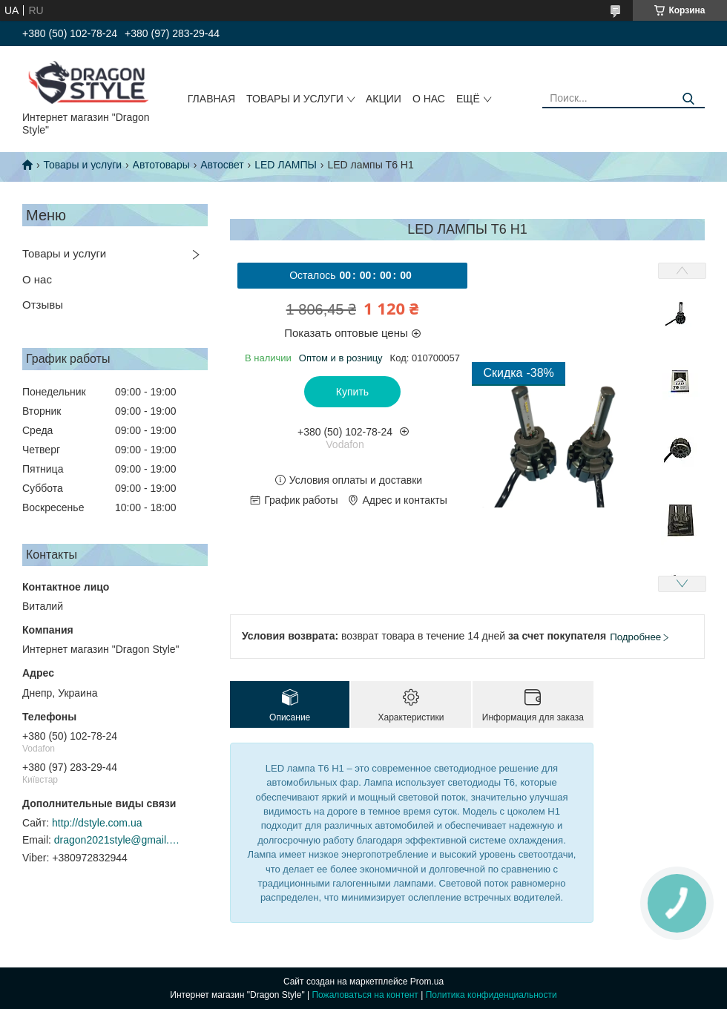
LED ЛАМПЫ (285, 165)
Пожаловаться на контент (365, 995)
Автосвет (222, 165)
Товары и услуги (294, 99)
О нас (428, 99)
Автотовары (161, 165)
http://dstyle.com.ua (97, 823)
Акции (383, 99)
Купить (352, 392)
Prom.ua (427, 981)
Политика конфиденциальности (491, 995)
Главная (211, 99)
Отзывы (42, 304)
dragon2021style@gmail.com (117, 840)
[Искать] (688, 99)
